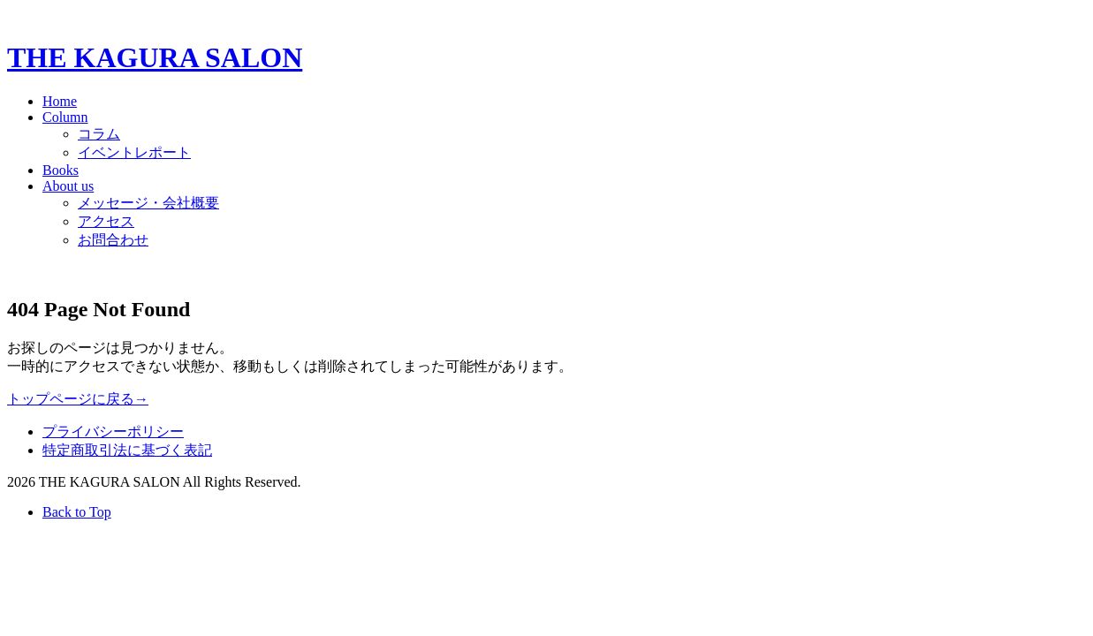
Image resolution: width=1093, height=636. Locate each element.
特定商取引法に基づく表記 (127, 450)
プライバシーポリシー (113, 431)
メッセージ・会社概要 (148, 202)
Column (65, 117)
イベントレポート (134, 152)
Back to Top (76, 511)
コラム (99, 133)
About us (68, 185)
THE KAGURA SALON (154, 57)
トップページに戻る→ (77, 398)
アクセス (106, 221)
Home (59, 101)
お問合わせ (113, 239)
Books (60, 170)
